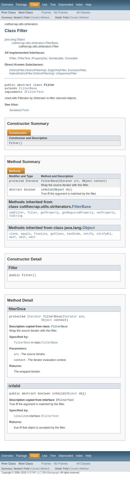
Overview (7, 4)
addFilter (16, 216)
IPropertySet (39, 58)
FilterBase (28, 89)
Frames (46, 12)
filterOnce (49, 184)
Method (45, 17)
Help (88, 4)
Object (87, 184)
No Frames (61, 12)
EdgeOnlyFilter (57, 70)
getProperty (50, 216)
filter (32, 216)
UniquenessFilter (66, 73)
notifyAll (104, 238)
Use (44, 4)
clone (13, 238)
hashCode (73, 238)
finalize (40, 238)
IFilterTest (24, 58)
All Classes (83, 12)
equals (26, 238)
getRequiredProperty (77, 216)
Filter (14, 145)
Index (79, 4)
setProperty (106, 216)
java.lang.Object (15, 39)
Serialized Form (19, 112)
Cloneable (71, 58)
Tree (53, 4)
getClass (57, 238)
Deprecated (66, 4)
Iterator (32, 184)
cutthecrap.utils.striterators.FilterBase (35, 43)
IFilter (12, 58)
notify (88, 238)
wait (12, 242)
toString (15, 220)
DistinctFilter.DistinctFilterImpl (27, 70)
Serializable (56, 58)
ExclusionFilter (77, 70)
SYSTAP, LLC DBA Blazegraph (43, 482)
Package (21, 4)
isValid (47, 193)
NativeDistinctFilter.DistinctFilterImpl (31, 73)
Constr (35, 17)
